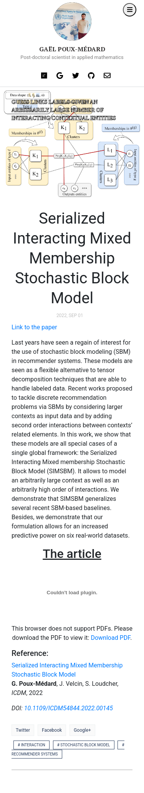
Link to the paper (34, 327)
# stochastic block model (83, 745)
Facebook (52, 730)
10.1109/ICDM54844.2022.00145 (68, 708)
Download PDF (110, 637)
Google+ (82, 730)
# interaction (31, 745)
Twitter (23, 730)
